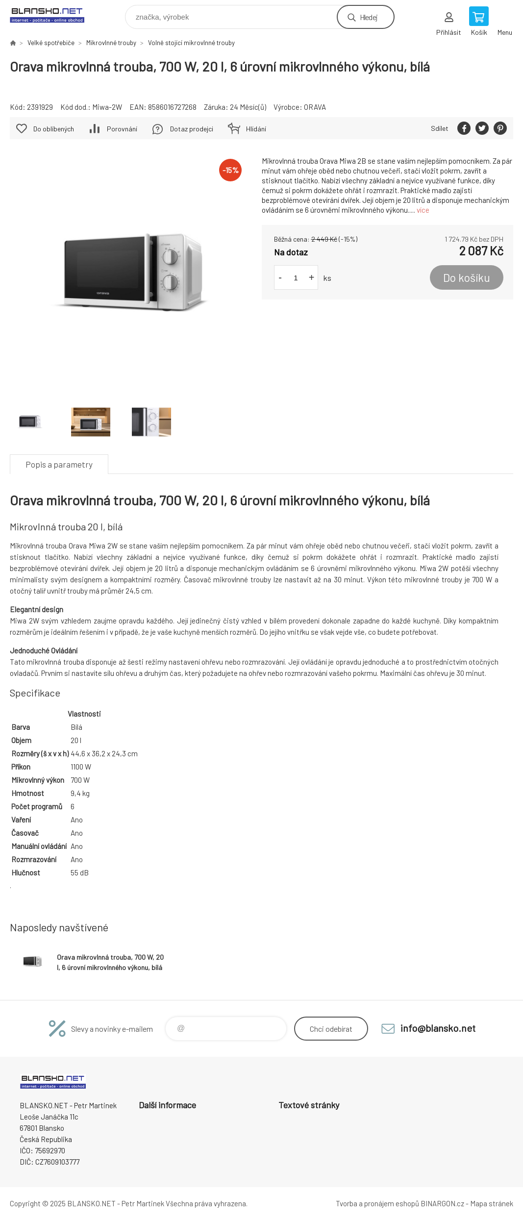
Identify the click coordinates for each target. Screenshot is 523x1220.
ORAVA (315, 106)
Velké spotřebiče (51, 43)
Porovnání (122, 128)
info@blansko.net (437, 1028)
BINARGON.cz (442, 1203)
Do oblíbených (53, 128)
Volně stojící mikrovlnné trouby (191, 43)
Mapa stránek (491, 1203)
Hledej (368, 17)
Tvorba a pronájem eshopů (377, 1203)
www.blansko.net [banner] (53, 14)
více (423, 209)
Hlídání (256, 128)
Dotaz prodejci (191, 128)
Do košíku (466, 277)
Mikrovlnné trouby (111, 43)
